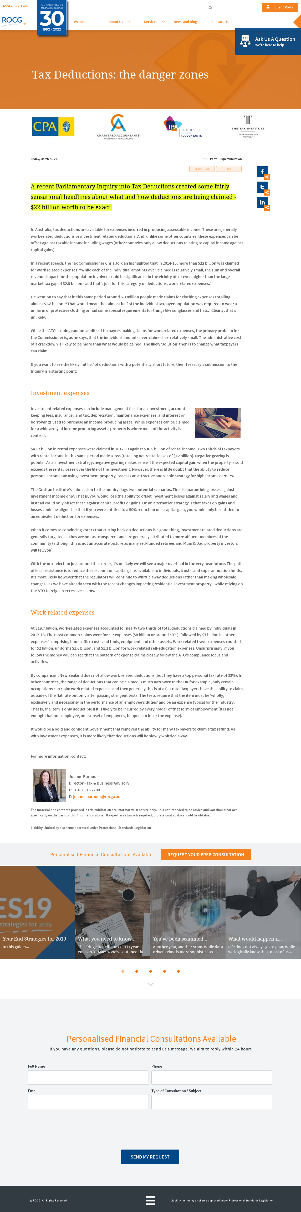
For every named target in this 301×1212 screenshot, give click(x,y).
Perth (24, 6)
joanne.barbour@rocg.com (97, 796)
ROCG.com (9, 6)
